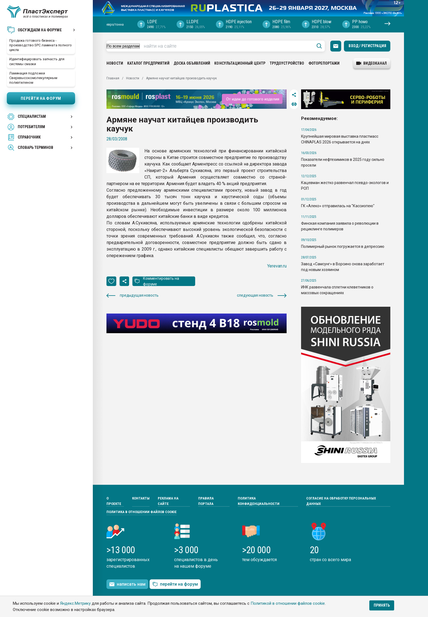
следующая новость (262, 295)
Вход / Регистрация (367, 46)
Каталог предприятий (148, 63)
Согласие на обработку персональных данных (341, 501)
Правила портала (206, 501)
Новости (114, 63)
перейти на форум (175, 584)
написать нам (127, 584)
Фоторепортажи (324, 63)
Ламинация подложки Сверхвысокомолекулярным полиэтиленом (33, 78)
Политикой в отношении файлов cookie (288, 603)
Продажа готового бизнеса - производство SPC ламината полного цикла (40, 45)
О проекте (113, 501)
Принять (382, 605)
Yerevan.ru (277, 266)
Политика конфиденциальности (259, 501)
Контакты (141, 498)
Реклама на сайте (168, 501)
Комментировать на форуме (161, 281)
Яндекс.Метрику (75, 603)
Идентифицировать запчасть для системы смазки (36, 61)
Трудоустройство (287, 63)
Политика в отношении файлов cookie (141, 512)
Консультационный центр (239, 63)
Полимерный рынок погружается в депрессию (342, 246)
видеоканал (371, 63)
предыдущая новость (132, 295)
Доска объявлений (192, 63)
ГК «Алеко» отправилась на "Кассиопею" (337, 206)
